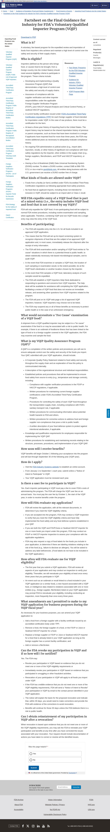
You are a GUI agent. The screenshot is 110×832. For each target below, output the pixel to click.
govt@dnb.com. (50, 169)
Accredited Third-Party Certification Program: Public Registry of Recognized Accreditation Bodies (11, 132)
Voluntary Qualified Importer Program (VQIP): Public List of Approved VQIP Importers (11, 72)
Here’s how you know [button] (40, 1)
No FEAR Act (55, 810)
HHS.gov (91, 805)
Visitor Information (55, 800)
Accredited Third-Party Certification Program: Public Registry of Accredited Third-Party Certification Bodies (11, 107)
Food (11, 11)
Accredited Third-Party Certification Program (10, 88)
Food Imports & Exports (64, 11)
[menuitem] (99, 43)
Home (5, 11)
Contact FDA (14, 826)
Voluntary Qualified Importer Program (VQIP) (11, 55)
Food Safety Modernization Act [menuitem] (99, 69)
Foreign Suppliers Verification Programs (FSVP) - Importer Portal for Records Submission (11, 190)
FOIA (91, 800)
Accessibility (18, 810)
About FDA (18, 805)
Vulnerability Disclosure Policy (55, 814)
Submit (34, 768)
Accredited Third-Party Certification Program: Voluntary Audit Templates (11, 152)
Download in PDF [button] (28, 37)
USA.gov (91, 810)
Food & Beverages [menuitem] (96, 56)
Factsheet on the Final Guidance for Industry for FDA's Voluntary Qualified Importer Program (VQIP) (36, 13)
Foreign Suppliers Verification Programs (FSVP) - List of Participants (11, 170)
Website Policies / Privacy (55, 805)
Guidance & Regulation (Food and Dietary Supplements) (34, 11)
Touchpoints (72, 773)
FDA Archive (18, 800)
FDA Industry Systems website (46, 467)
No (34, 760)
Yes (34, 754)
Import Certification (10, 216)
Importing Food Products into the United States (90, 11)
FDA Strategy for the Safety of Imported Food (11, 207)
